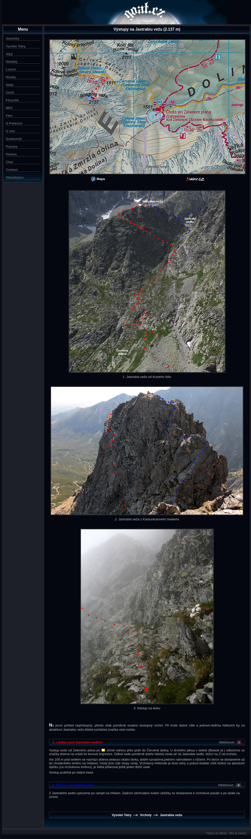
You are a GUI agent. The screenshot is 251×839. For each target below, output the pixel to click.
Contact (12, 170)
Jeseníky (12, 38)
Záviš (10, 92)
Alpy (9, 54)
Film (9, 116)
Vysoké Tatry (16, 46)
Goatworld (14, 139)
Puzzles (12, 146)
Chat (9, 162)
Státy (10, 85)
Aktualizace (15, 177)
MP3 (9, 108)
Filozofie (12, 100)
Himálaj (11, 61)
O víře (10, 131)
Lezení (11, 69)
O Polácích (14, 123)
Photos (11, 154)
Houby (11, 77)
